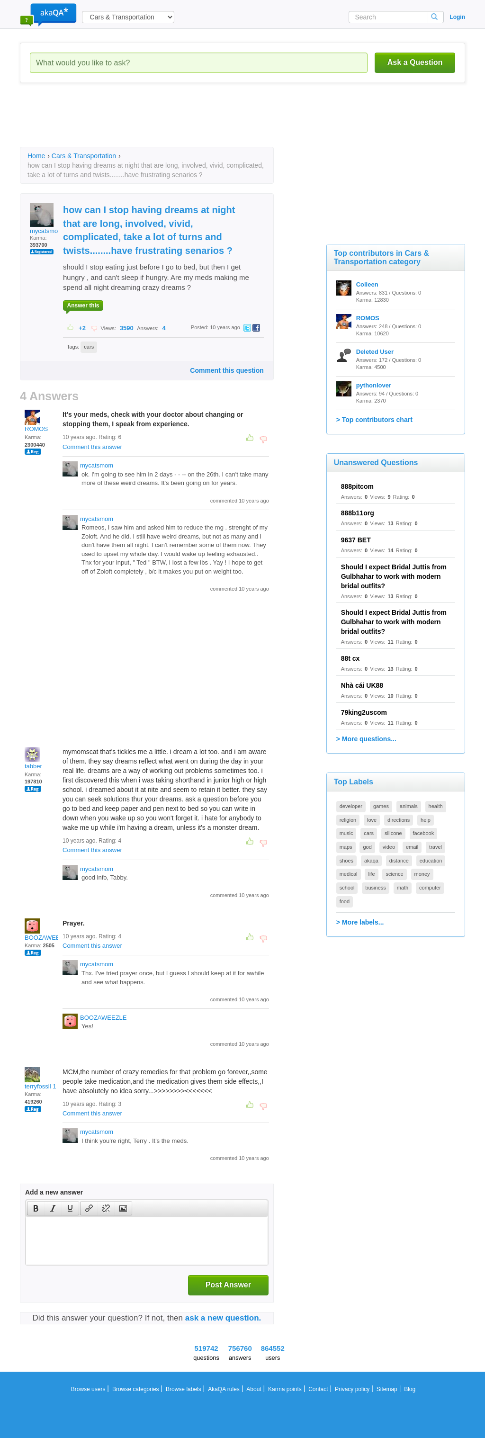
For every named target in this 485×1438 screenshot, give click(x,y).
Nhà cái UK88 (362, 685)
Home (36, 156)
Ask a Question (414, 62)
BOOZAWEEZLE (48, 929)
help (426, 820)
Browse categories (135, 1389)
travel (435, 847)
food (345, 901)
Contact (318, 1389)
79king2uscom (364, 712)
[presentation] (36, 1208)
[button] (36, 1208)
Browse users (88, 1389)
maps (346, 847)
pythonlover (373, 385)
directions (398, 820)
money (422, 874)
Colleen (367, 284)
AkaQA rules (224, 1389)
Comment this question (227, 370)
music (346, 833)
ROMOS (36, 421)
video (389, 847)
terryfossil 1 (40, 1078)
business (375, 887)
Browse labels (183, 1389)
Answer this (83, 305)
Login (457, 17)
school (347, 887)
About (253, 1389)
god (367, 847)
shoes (346, 860)
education (431, 860)
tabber (33, 758)
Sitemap (387, 1389)
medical (349, 874)
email (412, 847)
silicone (393, 833)
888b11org (357, 513)
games (381, 806)
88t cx (350, 658)
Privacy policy (352, 1389)
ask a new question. (223, 1317)
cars (89, 347)
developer (351, 806)
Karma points (285, 1389)
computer (430, 887)
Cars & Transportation (84, 156)
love (372, 820)
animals (409, 806)
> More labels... (360, 922)
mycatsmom (46, 218)
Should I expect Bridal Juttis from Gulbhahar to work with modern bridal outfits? (394, 576)
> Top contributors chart (374, 419)
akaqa (371, 860)
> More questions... (366, 739)
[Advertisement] (192, 123)
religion (348, 820)
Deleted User (375, 351)
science (394, 874)
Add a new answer (54, 1192)
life (371, 874)
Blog (409, 1389)
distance (399, 860)
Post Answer (228, 1285)
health (436, 806)
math (402, 887)
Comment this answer (92, 446)
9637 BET (356, 540)
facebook (423, 833)
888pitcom (357, 486)
